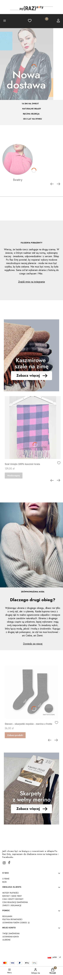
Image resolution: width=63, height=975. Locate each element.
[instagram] (4, 863)
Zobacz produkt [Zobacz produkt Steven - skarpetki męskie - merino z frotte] (15, 735)
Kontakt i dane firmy (12, 896)
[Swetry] (17, 163)
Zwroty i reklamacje (11, 905)
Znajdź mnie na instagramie (31, 281)
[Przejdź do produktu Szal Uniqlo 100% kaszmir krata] (33, 427)
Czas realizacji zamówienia (15, 902)
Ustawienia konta (10, 936)
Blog (4, 882)
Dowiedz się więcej (32, 643)
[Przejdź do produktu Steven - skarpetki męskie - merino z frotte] (31, 692)
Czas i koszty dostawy (12, 899)
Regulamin (7, 916)
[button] (4, 21)
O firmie (5, 878)
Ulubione (6, 940)
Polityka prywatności (12, 919)
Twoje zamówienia (11, 933)
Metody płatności (10, 893)
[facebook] (9, 862)
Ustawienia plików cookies (15, 922)
